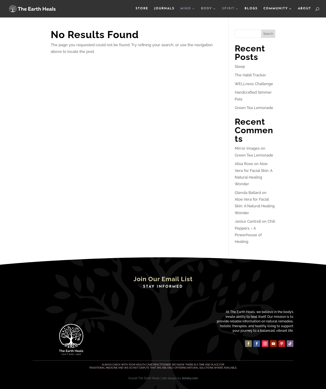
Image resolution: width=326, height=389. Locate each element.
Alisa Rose (244, 164)
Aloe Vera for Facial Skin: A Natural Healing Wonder (255, 206)
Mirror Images (247, 148)
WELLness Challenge (254, 84)
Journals (164, 8)
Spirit (228, 8)
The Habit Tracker (250, 75)
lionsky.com (190, 378)
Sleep (240, 66)
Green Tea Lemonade (254, 108)
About (304, 8)
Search (268, 33)
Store (142, 8)
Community (275, 8)
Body (206, 8)
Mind (185, 8)
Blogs (251, 8)
